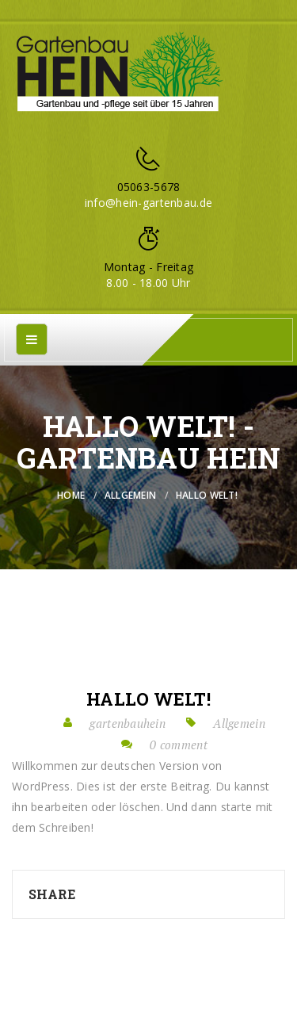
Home (71, 495)
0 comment (179, 744)
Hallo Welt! (148, 699)
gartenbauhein (127, 723)
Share (52, 894)
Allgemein (131, 495)
